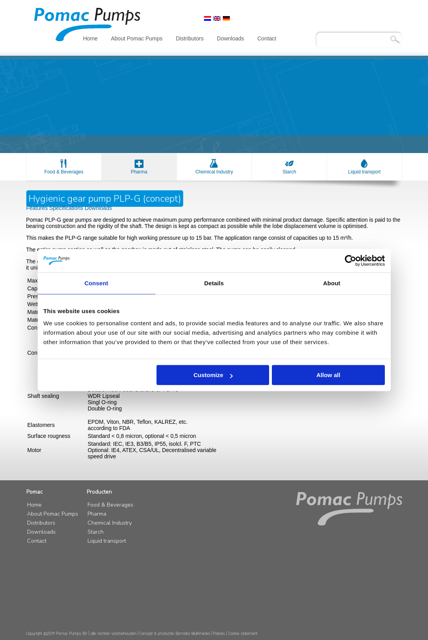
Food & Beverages (63, 172)
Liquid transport (364, 172)
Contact (266, 38)
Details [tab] (214, 283)
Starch (289, 172)
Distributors (190, 38)
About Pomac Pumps (137, 38)
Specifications (67, 208)
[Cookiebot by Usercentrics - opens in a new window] (350, 260)
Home (90, 38)
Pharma (139, 172)
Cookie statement (242, 633)
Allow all (329, 375)
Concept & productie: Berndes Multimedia (175, 633)
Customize (213, 375)
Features (37, 208)
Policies (219, 633)
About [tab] (332, 283)
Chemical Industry (214, 172)
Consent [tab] (96, 283)
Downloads (230, 38)
